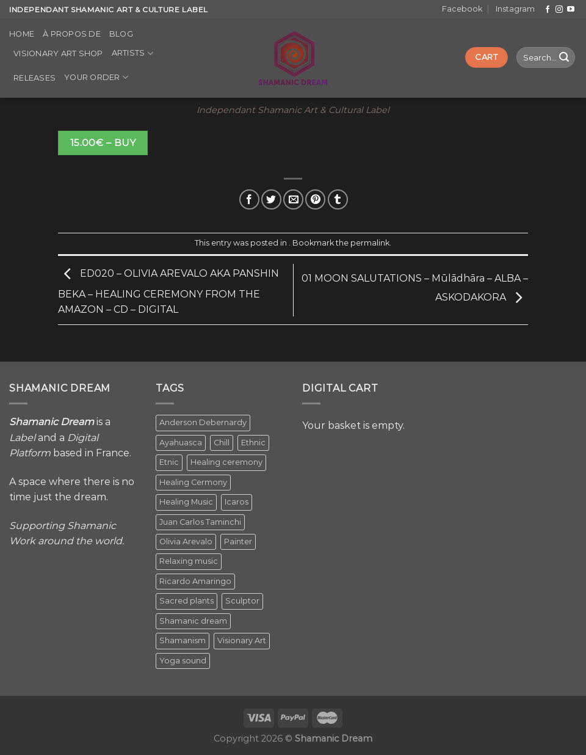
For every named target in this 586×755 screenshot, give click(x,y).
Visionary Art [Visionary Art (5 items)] (241, 640)
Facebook (462, 8)
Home (21, 33)
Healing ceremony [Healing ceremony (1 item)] (226, 462)
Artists (132, 53)
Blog (121, 33)
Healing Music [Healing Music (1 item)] (186, 501)
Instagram (515, 8)
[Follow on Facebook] (547, 9)
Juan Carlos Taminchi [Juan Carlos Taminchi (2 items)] (200, 522)
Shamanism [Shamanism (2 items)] (182, 640)
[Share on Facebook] (249, 199)
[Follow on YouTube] (570, 9)
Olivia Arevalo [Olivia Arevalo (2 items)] (185, 541)
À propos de (72, 33)
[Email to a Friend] (293, 199)
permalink (369, 242)
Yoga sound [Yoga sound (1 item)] (182, 660)
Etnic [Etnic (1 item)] (169, 462)
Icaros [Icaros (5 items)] (236, 501)
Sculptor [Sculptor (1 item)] (242, 600)
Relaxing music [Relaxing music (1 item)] (188, 561)
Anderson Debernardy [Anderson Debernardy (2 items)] (203, 422)
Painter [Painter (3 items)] (238, 541)
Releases (34, 77)
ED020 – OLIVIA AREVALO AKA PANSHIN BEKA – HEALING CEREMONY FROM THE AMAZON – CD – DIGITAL (168, 292)
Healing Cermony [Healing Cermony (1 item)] (193, 482)
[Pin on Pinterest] (315, 199)
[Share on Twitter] (271, 199)
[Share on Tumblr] (338, 199)
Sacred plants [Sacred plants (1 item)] (186, 600)
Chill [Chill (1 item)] (222, 442)
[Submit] (564, 57)
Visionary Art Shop (58, 53)
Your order (96, 77)
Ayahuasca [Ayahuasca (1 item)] (180, 442)
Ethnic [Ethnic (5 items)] (253, 442)
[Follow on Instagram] (559, 9)
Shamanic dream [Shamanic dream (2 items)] (193, 621)
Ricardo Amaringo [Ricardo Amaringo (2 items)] (195, 581)
